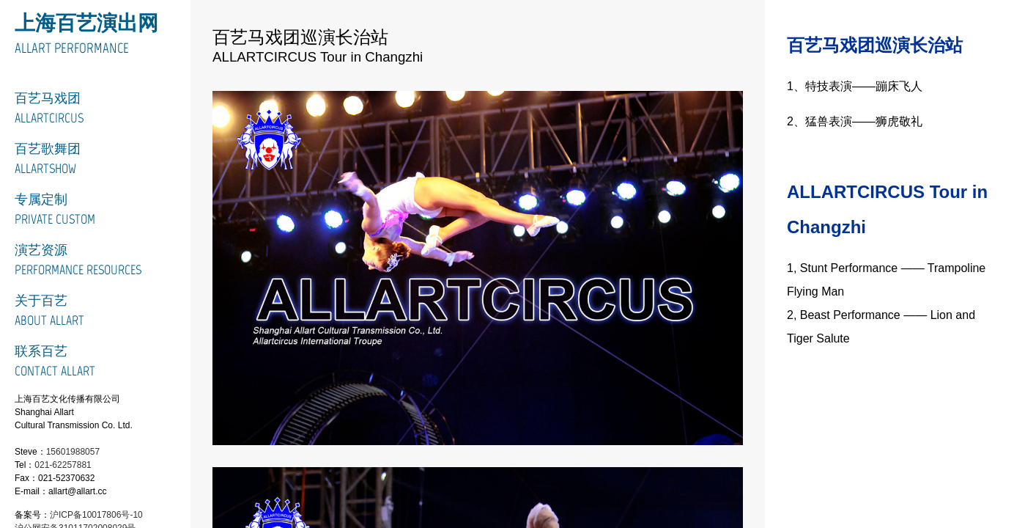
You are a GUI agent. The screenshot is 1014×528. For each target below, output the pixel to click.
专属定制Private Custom (55, 209)
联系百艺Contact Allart (55, 361)
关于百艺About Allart (49, 311)
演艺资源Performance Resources (78, 260)
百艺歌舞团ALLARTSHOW (48, 159)
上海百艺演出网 (86, 22)
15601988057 (73, 452)
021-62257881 (62, 465)
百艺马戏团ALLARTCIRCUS (49, 108)
